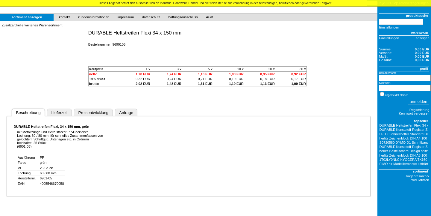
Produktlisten (419, 180)
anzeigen (422, 38)
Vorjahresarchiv (417, 176)
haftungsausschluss (183, 17)
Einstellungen (389, 27)
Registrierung (419, 110)
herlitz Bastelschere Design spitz (404, 151)
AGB (209, 17)
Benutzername (387, 72)
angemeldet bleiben (396, 95)
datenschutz (151, 17)
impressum (126, 17)
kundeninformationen (94, 17)
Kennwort (384, 82)
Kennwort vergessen (414, 113)
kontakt (64, 17)
